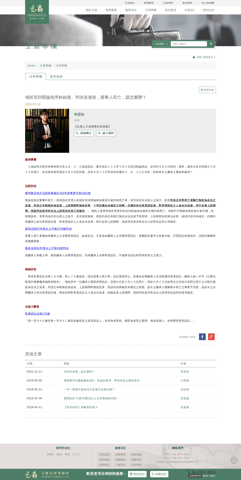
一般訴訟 (120, 465)
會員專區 (187, 3)
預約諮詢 (137, 474)
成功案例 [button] (170, 10)
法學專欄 (35, 76)
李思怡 (79, 114)
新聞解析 (149, 3)
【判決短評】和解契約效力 (81, 407)
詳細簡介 (84, 133)
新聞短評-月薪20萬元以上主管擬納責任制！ (91, 398)
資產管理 (136, 460)
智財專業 (104, 460)
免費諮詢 (159, 474)
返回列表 (207, 89)
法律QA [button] (189, 10)
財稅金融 (136, 454)
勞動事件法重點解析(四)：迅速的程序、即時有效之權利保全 (102, 380)
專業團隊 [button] (111, 10)
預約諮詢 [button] (208, 10)
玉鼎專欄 (45, 65)
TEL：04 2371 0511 (177, 454)
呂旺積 (185, 389)
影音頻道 (56, 76)
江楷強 (185, 380)
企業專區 (120, 454)
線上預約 (106, 133)
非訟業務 (136, 465)
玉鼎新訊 (130, 3)
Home (31, 65)
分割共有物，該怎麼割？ (79, 371)
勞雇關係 (120, 460)
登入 (213, 57)
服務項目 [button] (131, 10)
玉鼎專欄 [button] (150, 10)
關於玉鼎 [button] (91, 10)
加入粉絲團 (208, 3)
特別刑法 (104, 465)
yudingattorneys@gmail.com (183, 461)
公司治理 (104, 454)
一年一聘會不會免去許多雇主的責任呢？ (90, 389)
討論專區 (168, 3)
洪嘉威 (185, 398)
